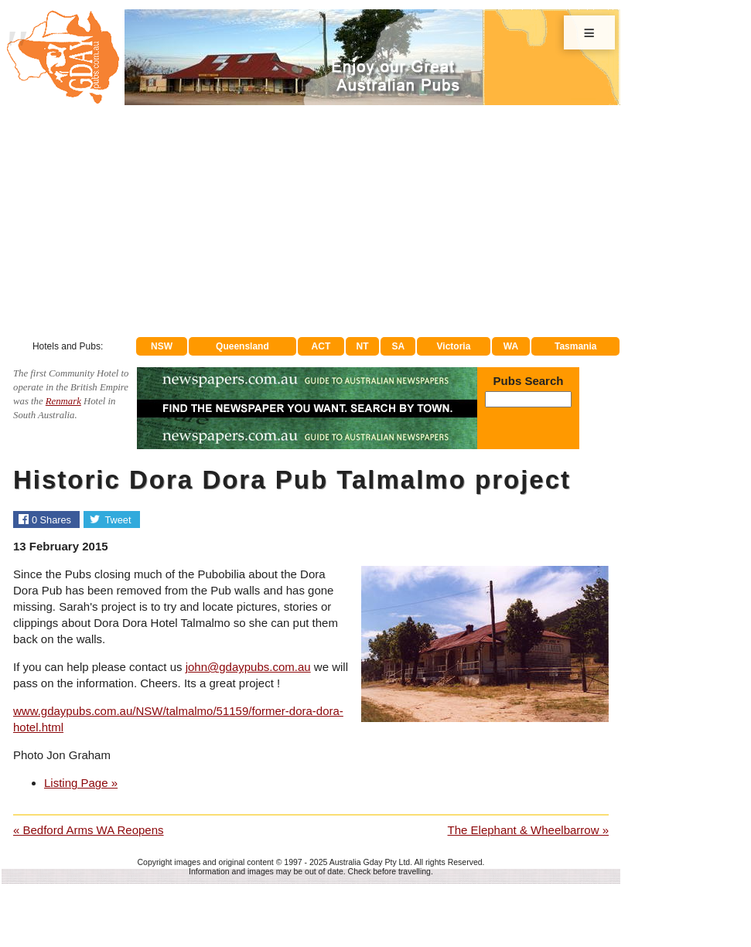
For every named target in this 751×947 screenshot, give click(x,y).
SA (398, 346)
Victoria (454, 346)
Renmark (63, 401)
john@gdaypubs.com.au (248, 666)
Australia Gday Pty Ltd (369, 862)
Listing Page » (81, 782)
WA (511, 346)
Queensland (242, 346)
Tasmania (575, 346)
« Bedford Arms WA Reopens (88, 829)
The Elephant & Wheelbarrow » (528, 829)
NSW (161, 346)
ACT (321, 346)
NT (362, 346)
